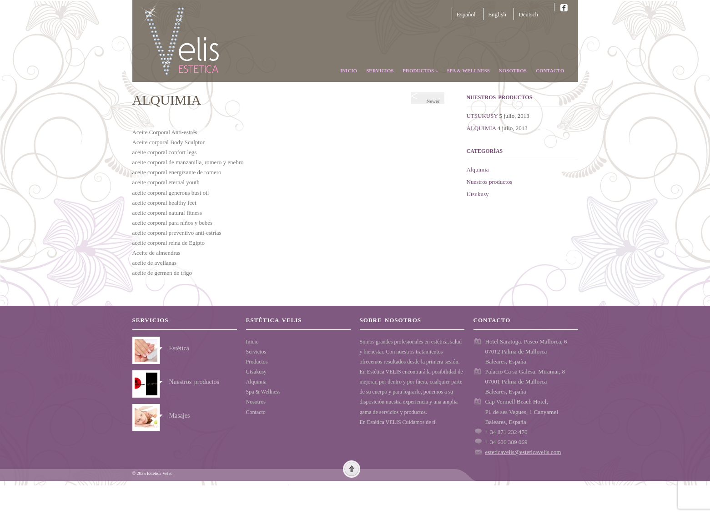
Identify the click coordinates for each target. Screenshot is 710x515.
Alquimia (478, 169)
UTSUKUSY (482, 115)
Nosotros (513, 70)
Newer (428, 98)
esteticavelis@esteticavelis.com (523, 452)
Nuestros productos (490, 181)
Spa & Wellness (468, 70)
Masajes (179, 415)
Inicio (348, 70)
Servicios (379, 70)
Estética (179, 348)
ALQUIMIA (481, 128)
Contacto (550, 70)
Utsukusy (478, 194)
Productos (420, 70)
